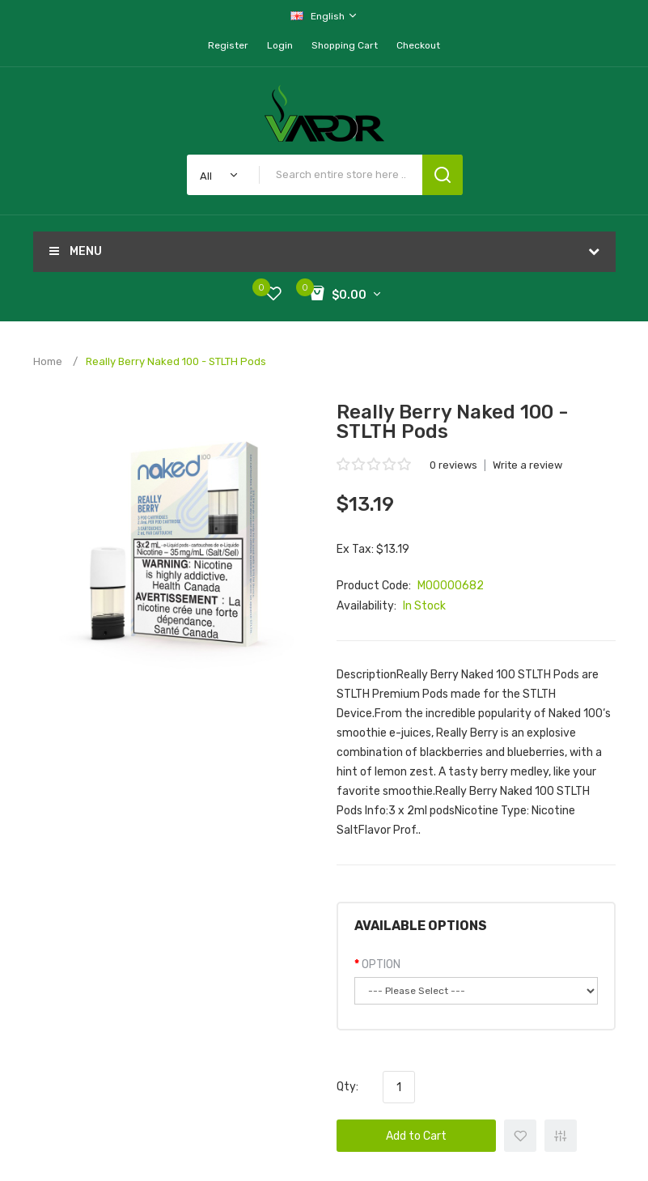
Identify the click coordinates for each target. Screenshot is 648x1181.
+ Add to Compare (560, 1135)
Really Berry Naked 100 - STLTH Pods (176, 361)
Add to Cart (416, 1136)
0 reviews (453, 465)
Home (47, 361)
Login (280, 45)
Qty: (347, 1087)
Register (228, 45)
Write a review (527, 465)
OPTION (381, 964)
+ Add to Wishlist (520, 1135)
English (324, 16)
